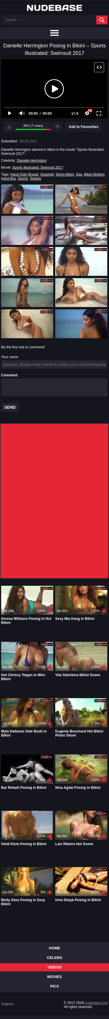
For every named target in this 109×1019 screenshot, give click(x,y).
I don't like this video (57, 126)
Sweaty (35, 178)
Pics (54, 986)
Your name (9, 357)
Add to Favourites (83, 127)
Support (7, 1004)
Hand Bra (8, 178)
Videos (54, 967)
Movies (54, 977)
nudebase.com (96, 1003)
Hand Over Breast (24, 174)
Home (54, 948)
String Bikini (65, 174)
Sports (23, 178)
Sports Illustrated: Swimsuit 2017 (37, 168)
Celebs (54, 957)
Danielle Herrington (32, 161)
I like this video (9, 126)
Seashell (46, 174)
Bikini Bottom (94, 174)
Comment (9, 375)
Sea (79, 174)
